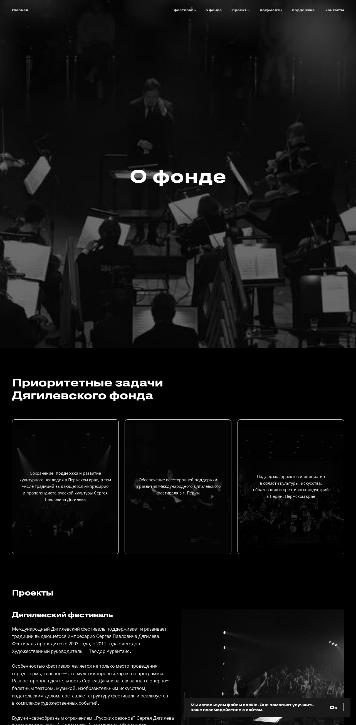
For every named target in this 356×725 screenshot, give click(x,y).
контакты (334, 10)
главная (20, 10)
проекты (240, 10)
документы (271, 10)
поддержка (303, 10)
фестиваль (185, 10)
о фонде (214, 10)
